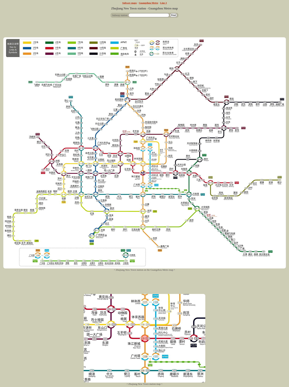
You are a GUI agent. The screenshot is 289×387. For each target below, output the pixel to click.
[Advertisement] (144, 29)
